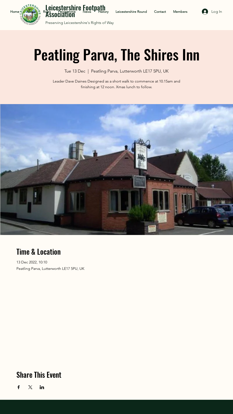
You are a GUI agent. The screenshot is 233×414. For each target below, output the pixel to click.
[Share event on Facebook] (18, 387)
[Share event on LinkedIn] (42, 387)
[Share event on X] (30, 387)
